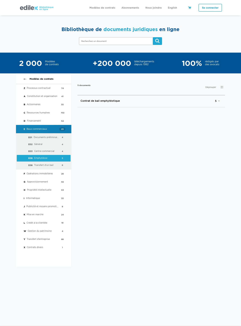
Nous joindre (153, 7)
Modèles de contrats (102, 7)
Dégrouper (210, 87)
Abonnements (130, 7)
